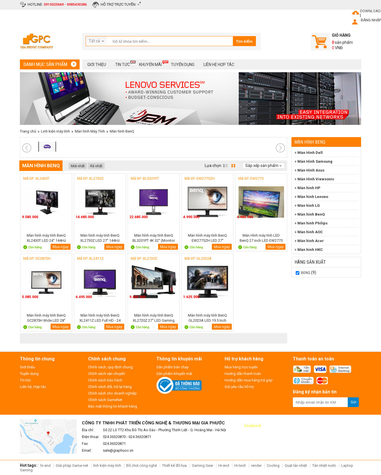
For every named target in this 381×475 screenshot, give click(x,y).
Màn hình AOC (310, 232)
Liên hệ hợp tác (219, 64)
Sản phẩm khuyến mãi (174, 373)
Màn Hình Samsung (314, 161)
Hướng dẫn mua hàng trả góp (249, 380)
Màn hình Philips (312, 223)
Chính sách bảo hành (105, 380)
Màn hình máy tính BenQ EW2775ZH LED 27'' (207, 238)
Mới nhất (78, 166)
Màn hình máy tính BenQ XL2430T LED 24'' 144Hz (46, 238)
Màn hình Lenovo (312, 197)
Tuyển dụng (182, 64)
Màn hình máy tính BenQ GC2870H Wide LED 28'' (46, 318)
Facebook (253, 426)
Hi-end (223, 465)
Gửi (353, 402)
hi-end (45, 465)
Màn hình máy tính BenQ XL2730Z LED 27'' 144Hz (100, 238)
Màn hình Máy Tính (90, 131)
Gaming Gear (203, 465)
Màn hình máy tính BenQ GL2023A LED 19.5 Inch (207, 318)
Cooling (273, 465)
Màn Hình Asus (310, 170)
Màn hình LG (308, 205)
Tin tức (122, 63)
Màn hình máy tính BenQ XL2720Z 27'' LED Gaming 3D (154, 318)
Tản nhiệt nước (324, 465)
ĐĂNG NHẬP (371, 20)
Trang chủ (28, 131)
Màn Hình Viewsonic (315, 179)
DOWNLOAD (370, 11)
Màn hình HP (308, 188)
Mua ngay (61, 247)
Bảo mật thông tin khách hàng (112, 406)
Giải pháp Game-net (72, 465)
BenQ (305, 273)
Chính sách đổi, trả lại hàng (110, 387)
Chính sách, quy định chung (110, 367)
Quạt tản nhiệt (296, 465)
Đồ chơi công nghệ (141, 465)
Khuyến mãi (150, 63)
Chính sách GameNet (105, 400)
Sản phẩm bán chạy (172, 367)
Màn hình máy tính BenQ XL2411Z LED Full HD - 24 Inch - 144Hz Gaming (100, 318)
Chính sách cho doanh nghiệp (112, 393)
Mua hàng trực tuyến (241, 367)
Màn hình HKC (310, 249)
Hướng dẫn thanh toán (243, 373)
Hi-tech (240, 465)
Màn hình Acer (310, 241)
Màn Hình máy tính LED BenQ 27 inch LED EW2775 (261, 238)
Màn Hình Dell (310, 152)
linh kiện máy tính (107, 465)
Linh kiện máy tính (55, 131)
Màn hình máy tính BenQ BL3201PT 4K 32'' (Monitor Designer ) (153, 238)
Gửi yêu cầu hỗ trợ (239, 387)
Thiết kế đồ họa (174, 465)
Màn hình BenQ (122, 131)
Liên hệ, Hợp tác (33, 387)
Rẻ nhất (96, 166)
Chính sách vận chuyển (106, 373)
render (256, 465)
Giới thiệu (96, 64)
